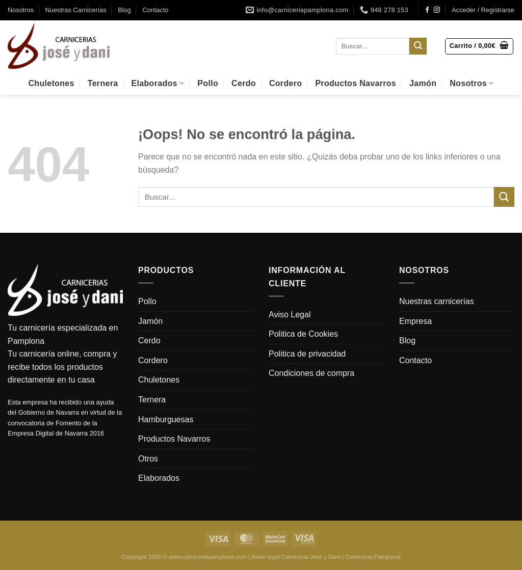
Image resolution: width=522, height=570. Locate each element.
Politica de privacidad (307, 353)
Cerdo (243, 83)
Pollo (207, 83)
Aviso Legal (289, 314)
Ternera (103, 83)
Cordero (285, 83)
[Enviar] (418, 46)
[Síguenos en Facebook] (427, 10)
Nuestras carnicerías (436, 301)
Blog (124, 10)
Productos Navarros (355, 83)
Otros (148, 458)
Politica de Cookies (303, 334)
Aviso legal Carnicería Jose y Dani (296, 557)
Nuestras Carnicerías (76, 10)
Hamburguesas (166, 419)
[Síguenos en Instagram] (437, 10)
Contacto (155, 10)
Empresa (415, 321)
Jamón (422, 83)
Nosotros (21, 10)
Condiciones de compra (311, 373)
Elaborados (158, 83)
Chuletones (51, 83)
